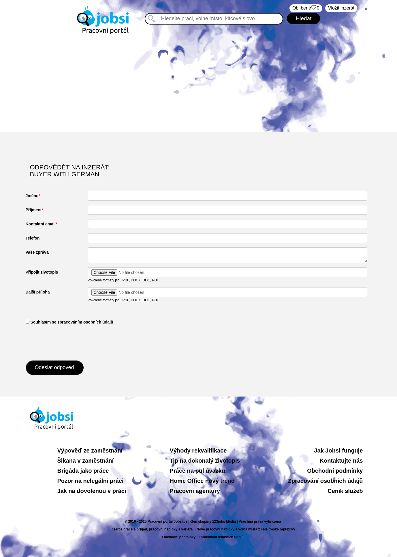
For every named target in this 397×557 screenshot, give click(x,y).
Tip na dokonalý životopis (205, 460)
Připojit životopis (42, 272)
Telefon (33, 238)
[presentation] (69, 342)
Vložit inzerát (341, 7)
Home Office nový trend (202, 481)
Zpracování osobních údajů (325, 481)
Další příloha (38, 292)
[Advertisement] (199, 83)
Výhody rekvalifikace (198, 450)
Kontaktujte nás (341, 460)
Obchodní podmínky (335, 471)
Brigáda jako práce (83, 471)
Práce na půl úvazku (197, 471)
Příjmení (34, 210)
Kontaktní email (41, 224)
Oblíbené (305, 8)
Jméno (32, 195)
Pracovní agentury (195, 491)
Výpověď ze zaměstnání (90, 450)
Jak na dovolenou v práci (91, 491)
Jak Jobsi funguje (338, 450)
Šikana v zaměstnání (85, 460)
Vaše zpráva (37, 252)
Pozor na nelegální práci (90, 481)
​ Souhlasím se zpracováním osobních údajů (69, 322)
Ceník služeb (345, 491)
